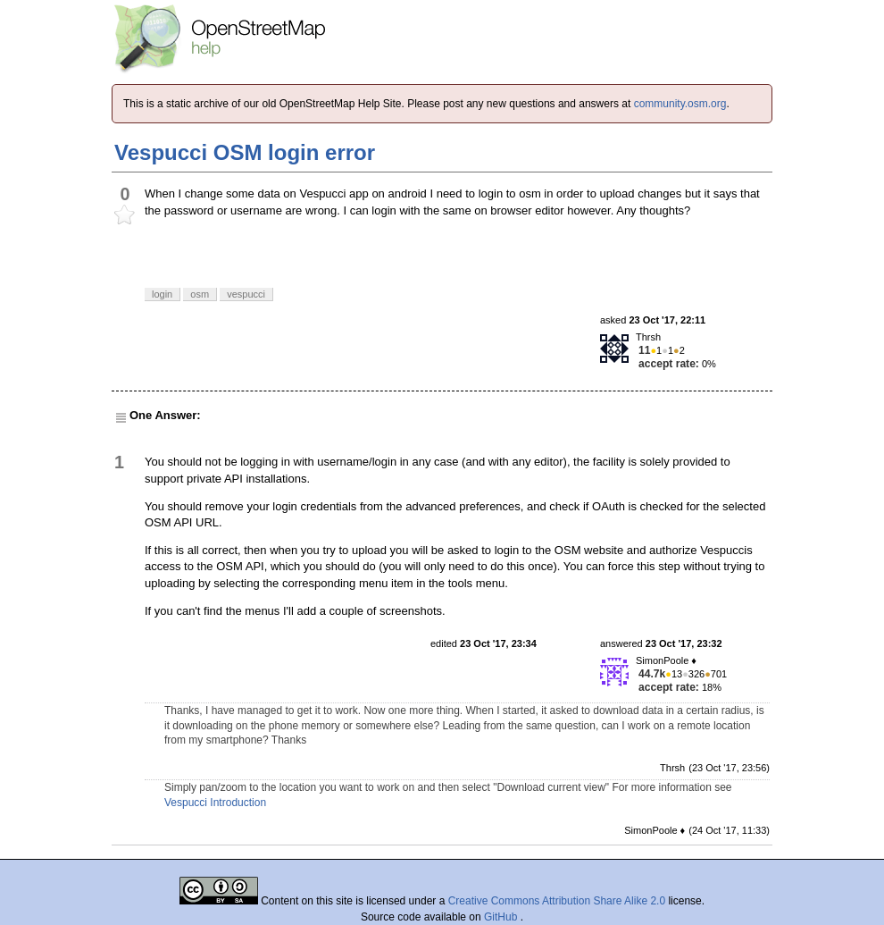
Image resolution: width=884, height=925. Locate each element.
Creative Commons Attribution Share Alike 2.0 (556, 901)
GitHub (502, 917)
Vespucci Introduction (215, 802)
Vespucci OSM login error (244, 152)
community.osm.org (680, 103)
